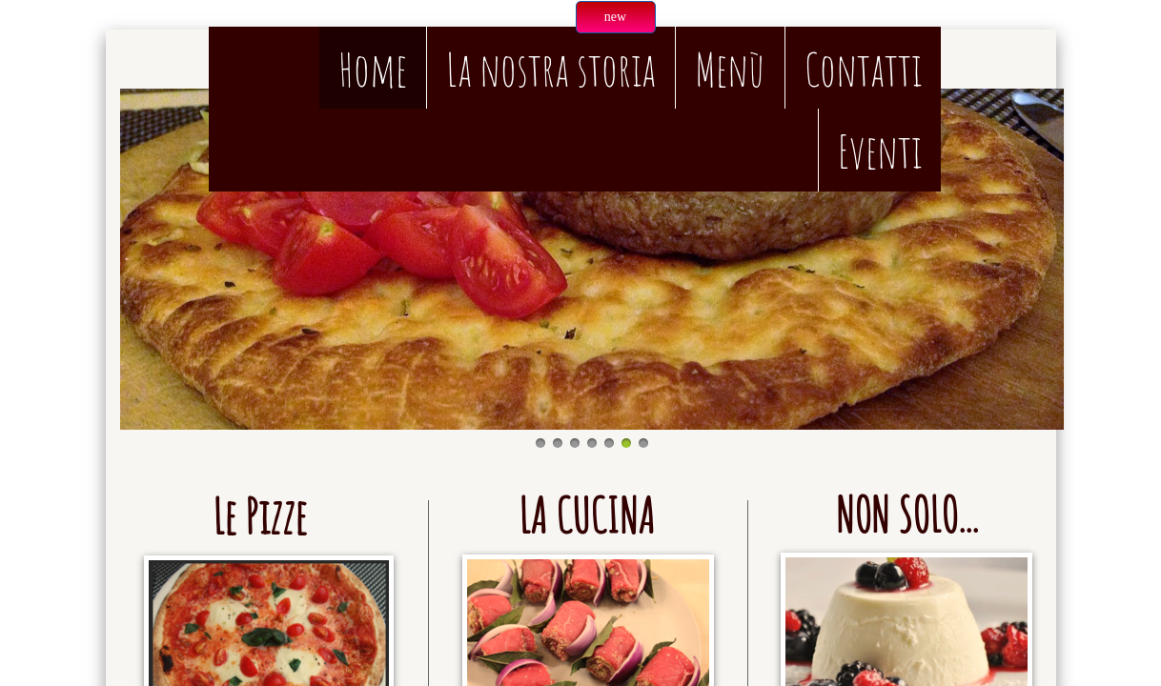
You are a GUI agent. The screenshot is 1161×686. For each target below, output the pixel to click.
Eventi (880, 151)
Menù (730, 69)
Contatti (863, 69)
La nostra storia (551, 69)
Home (372, 69)
